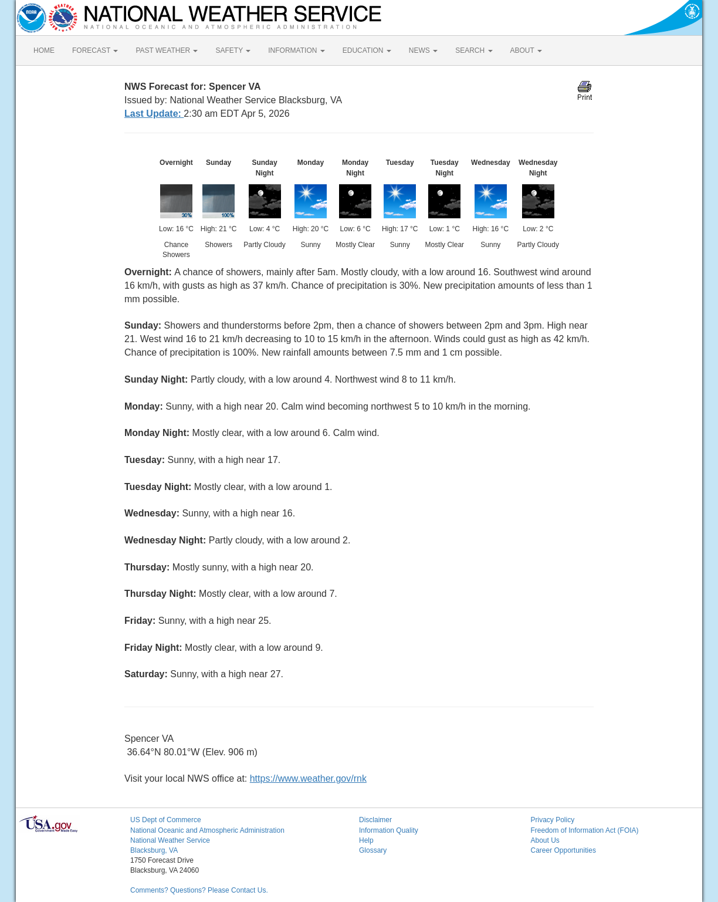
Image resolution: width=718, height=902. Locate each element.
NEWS (423, 50)
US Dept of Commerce (165, 820)
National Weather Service (170, 840)
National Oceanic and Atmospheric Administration (207, 830)
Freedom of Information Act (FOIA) (585, 830)
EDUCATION (367, 50)
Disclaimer (375, 820)
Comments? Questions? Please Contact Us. (199, 890)
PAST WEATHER (167, 50)
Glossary (373, 850)
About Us (545, 840)
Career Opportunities (563, 850)
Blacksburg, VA (154, 850)
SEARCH (473, 50)
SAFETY (232, 50)
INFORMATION (296, 50)
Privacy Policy (553, 820)
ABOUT (526, 50)
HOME (44, 50)
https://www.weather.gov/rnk (308, 778)
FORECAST (95, 50)
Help (366, 840)
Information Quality (388, 830)
